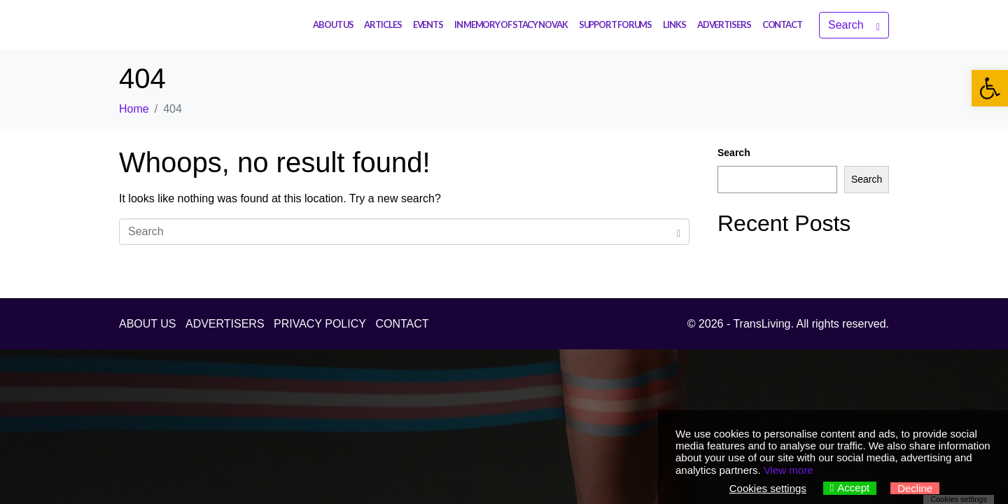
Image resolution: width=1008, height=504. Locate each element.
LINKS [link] (674, 24)
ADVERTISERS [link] (724, 24)
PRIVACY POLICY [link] (320, 324)
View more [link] (788, 470)
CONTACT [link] (782, 24)
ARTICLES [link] (382, 24)
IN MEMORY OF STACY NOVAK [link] (511, 24)
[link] (990, 88)
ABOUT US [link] (333, 24)
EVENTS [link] (428, 24)
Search (734, 152)
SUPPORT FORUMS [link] (615, 24)
